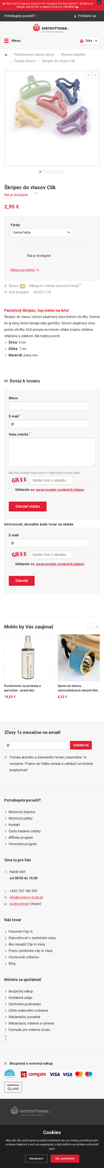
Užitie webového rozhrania (26, 1010)
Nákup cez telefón (25, 270)
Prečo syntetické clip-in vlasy (28, 951)
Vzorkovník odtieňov (21, 957)
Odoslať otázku (27, 506)
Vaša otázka (19, 434)
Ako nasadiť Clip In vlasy (24, 944)
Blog (9, 963)
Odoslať (21, 581)
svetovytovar (19, 904)
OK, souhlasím (65, 1158)
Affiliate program (18, 837)
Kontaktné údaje (18, 998)
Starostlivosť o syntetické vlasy (30, 938)
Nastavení (36, 1158)
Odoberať (81, 745)
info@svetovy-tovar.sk (26, 897)
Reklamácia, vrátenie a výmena (29, 1023)
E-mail (15, 416)
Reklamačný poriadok (22, 1017)
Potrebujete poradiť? (21, 16)
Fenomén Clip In (18, 931)
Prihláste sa (87, 16)
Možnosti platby (18, 818)
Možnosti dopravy (19, 812)
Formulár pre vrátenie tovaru (27, 1030)
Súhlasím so (46, 490)
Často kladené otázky (22, 831)
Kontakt (12, 825)
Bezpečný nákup (18, 991)
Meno (13, 398)
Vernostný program (20, 844)
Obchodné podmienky (22, 1004)
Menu (12, 41)
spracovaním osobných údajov (59, 490)
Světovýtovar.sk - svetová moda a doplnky (52, 28)
